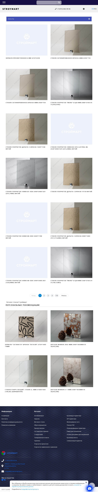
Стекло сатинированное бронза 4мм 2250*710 (71, 58)
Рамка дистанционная (74, 431)
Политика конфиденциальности (12, 422)
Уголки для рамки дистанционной (78, 434)
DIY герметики (71, 419)
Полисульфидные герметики (76, 428)
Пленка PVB (70, 425)
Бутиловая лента (72, 437)
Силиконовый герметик (74, 441)
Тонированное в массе (41, 437)
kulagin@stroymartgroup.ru (13, 471)
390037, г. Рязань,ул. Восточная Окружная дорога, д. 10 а (15, 466)
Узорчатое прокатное (41, 444)
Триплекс (37, 441)
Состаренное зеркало (41, 431)
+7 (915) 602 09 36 (11, 460)
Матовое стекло (39, 422)
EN (93, 9)
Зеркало (37, 419)
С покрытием (38, 434)
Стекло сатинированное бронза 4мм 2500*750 (26, 102)
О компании (5, 415)
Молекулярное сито (73, 422)
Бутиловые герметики (74, 415)
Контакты (5, 419)
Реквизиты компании (8, 425)
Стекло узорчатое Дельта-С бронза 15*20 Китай (71, 191)
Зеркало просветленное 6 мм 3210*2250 (23, 58)
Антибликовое (39, 415)
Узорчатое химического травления (45, 447)
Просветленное (39, 428)
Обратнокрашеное (40, 425)
